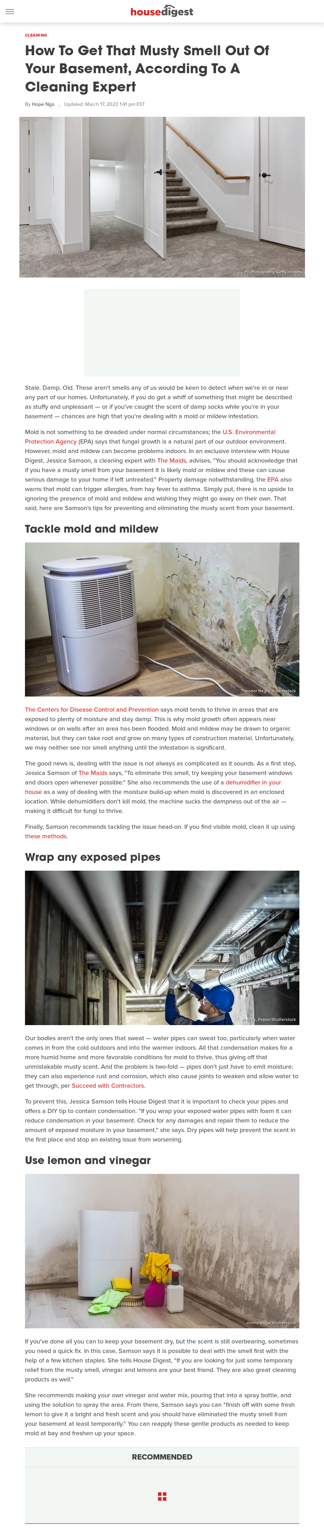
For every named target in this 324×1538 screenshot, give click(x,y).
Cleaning (36, 35)
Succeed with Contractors (108, 1085)
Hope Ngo (43, 104)
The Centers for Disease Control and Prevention (92, 709)
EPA (273, 479)
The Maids (171, 460)
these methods (45, 836)
